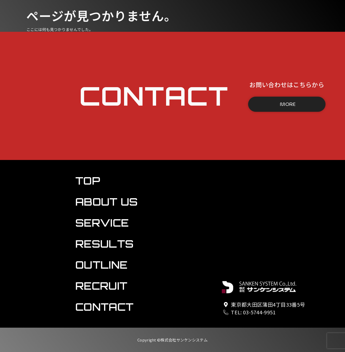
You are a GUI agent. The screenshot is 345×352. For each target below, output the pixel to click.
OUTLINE (33, 117)
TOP (32, 56)
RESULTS (32, 101)
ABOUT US (32, 70)
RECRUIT (33, 132)
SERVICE (33, 86)
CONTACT (32, 148)
